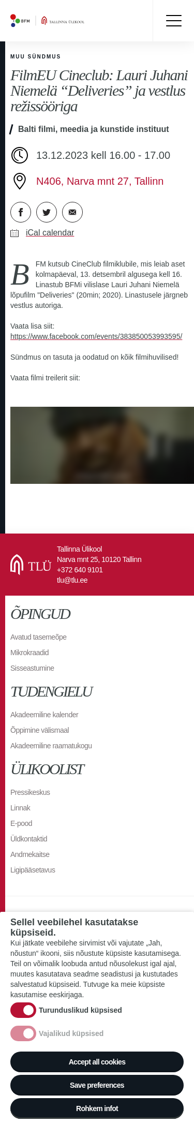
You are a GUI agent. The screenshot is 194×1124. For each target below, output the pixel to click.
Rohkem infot (97, 1108)
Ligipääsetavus (32, 870)
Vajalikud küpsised (71, 1033)
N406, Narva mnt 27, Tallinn (99, 181)
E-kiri (72, 212)
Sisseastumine (32, 668)
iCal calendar (50, 232)
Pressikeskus (30, 792)
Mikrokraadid (29, 652)
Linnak (20, 808)
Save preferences (97, 1085)
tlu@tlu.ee (72, 580)
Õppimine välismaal (39, 730)
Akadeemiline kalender (44, 715)
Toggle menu (173, 20)
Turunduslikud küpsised (80, 1010)
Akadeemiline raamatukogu (51, 746)
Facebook (20, 212)
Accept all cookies (97, 1062)
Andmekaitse (29, 854)
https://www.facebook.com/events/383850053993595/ (96, 336)
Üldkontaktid (28, 839)
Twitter (46, 212)
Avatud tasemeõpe (38, 637)
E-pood (21, 823)
